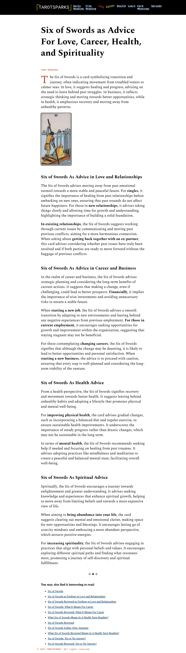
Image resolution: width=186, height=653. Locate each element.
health (121, 6)
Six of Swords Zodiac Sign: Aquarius (68, 629)
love (101, 6)
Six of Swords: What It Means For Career (70, 608)
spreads (156, 6)
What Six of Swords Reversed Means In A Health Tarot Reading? (83, 635)
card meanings (143, 8)
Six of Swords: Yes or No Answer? (67, 640)
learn (131, 6)
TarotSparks (54, 651)
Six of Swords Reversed (61, 624)
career (110, 6)
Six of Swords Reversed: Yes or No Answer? (72, 645)
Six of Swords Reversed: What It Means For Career (76, 614)
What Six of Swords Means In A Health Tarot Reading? (78, 619)
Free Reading (91, 8)
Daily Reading (78, 8)
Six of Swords (55, 593)
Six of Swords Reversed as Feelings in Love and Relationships (82, 603)
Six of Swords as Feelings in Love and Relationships (76, 598)
